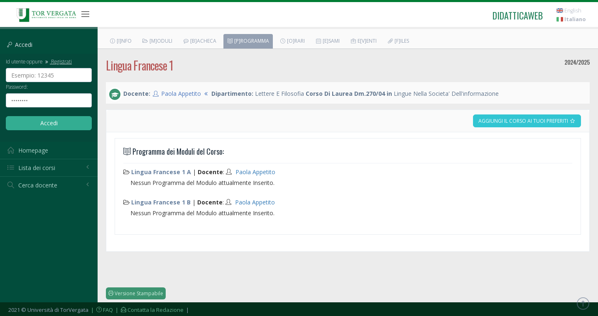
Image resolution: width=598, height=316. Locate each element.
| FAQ (101, 310)
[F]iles (398, 40)
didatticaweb (518, 15)
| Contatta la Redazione (149, 310)
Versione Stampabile (135, 293)
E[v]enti (363, 40)
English (568, 10)
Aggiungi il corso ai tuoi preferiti (527, 120)
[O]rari (292, 40)
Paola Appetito (181, 93)
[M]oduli (157, 40)
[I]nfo (120, 40)
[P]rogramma (248, 40)
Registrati (58, 61)
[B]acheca (199, 40)
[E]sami (327, 40)
